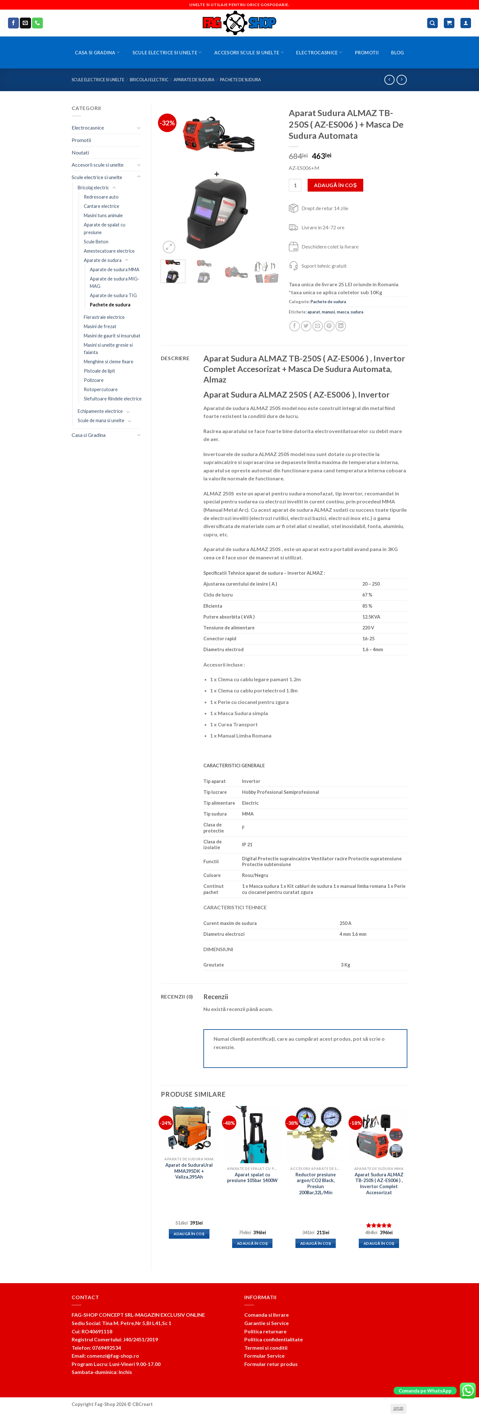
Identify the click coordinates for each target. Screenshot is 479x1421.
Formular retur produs (271, 1364)
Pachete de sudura (240, 79)
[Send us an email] (25, 23)
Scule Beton (96, 241)
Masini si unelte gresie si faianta (108, 348)
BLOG (397, 52)
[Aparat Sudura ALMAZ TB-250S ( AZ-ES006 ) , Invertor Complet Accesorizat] (378, 1134)
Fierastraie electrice (104, 317)
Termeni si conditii (265, 1348)
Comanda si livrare (266, 1315)
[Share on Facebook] (294, 326)
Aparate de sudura (194, 79)
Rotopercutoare (101, 389)
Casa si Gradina (97, 52)
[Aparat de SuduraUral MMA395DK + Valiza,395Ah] (189, 1130)
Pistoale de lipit (99, 371)
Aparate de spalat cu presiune (104, 228)
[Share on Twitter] (306, 326)
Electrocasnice (319, 52)
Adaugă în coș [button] (189, 1234)
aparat (313, 311)
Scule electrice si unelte (167, 52)
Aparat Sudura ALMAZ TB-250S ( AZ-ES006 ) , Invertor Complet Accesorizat (379, 1183)
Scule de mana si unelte (101, 420)
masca (343, 311)
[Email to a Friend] (317, 326)
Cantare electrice (101, 206)
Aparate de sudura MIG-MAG (114, 282)
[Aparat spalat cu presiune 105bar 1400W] (252, 1134)
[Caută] (432, 23)
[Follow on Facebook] (13, 23)
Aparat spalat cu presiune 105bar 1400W (252, 1177)
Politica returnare (265, 1331)
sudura (356, 311)
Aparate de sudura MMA (114, 269)
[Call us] (37, 23)
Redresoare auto (101, 197)
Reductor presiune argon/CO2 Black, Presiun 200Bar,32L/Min (315, 1183)
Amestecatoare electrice (109, 251)
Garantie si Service (266, 1323)
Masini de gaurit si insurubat (112, 335)
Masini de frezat (100, 326)
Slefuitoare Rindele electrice (113, 398)
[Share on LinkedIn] (340, 326)
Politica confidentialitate (273, 1339)
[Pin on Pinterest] (329, 326)
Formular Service (264, 1356)
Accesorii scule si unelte (249, 52)
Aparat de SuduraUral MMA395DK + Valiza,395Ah (189, 1171)
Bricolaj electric (149, 79)
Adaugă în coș (335, 185)
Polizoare (94, 380)
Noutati (80, 152)
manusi (328, 311)
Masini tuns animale (103, 215)
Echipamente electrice (100, 411)
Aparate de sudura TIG (113, 295)
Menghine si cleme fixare (108, 361)
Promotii (367, 52)
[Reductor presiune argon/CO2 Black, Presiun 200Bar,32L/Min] (315, 1134)
